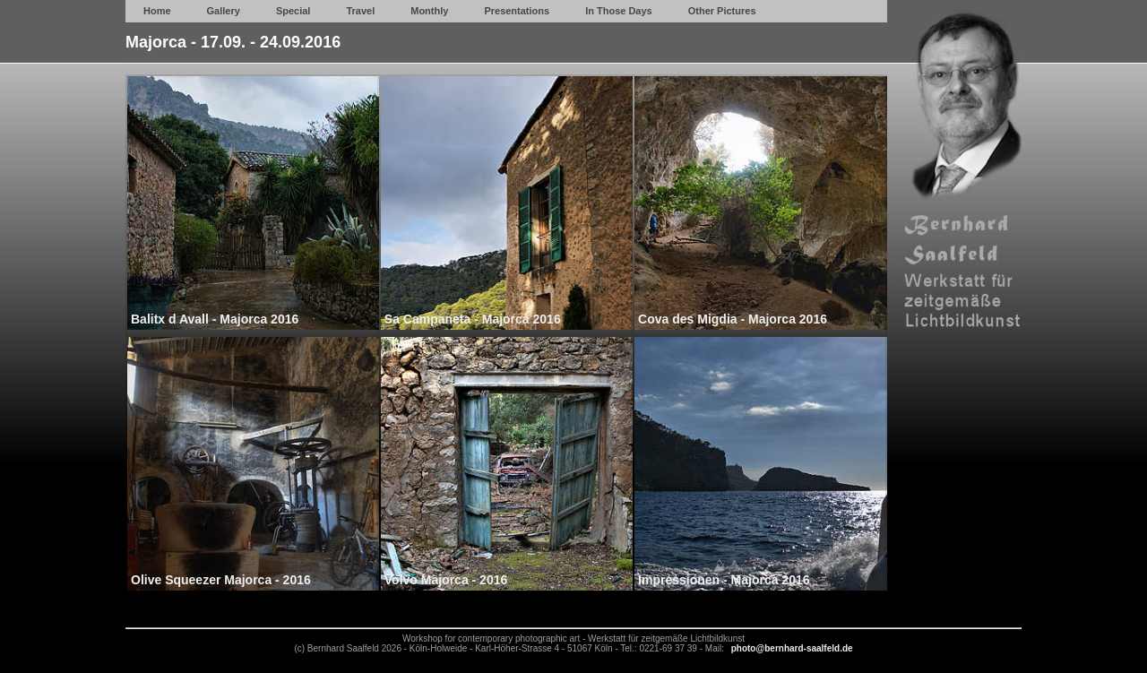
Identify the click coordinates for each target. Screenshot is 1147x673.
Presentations (516, 10)
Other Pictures (722, 10)
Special (293, 10)
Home (157, 10)
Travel (360, 10)
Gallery (223, 10)
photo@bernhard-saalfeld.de (792, 648)
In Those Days (618, 10)
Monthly (429, 10)
